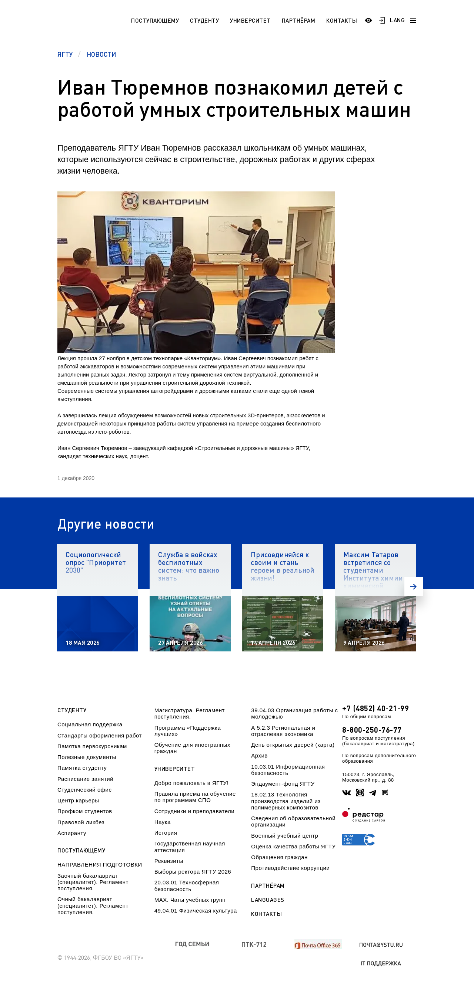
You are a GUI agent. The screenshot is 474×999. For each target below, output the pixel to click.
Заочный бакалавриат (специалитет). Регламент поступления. (92, 882)
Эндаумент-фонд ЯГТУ (282, 784)
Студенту (204, 20)
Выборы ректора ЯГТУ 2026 (192, 871)
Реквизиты (168, 861)
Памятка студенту (82, 768)
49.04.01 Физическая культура (195, 910)
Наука (162, 822)
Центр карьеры (78, 800)
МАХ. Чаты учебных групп (190, 900)
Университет (250, 20)
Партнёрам (299, 20)
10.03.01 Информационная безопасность (288, 769)
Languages (267, 900)
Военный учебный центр (284, 835)
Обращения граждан (279, 857)
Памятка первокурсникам (92, 746)
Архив (259, 755)
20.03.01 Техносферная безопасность (186, 885)
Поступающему (155, 20)
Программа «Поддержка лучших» (187, 730)
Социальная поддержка (90, 724)
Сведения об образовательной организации (293, 821)
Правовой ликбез (80, 822)
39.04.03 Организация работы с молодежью (294, 713)
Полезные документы (86, 757)
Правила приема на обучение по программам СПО (195, 797)
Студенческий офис (84, 789)
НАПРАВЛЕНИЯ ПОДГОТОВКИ (99, 864)
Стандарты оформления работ (99, 735)
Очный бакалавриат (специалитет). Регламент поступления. (92, 905)
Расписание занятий (85, 779)
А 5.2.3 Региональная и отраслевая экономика (283, 730)
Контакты (341, 20)
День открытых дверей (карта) (292, 745)
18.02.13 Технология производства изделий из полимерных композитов (285, 801)
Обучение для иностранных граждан (192, 748)
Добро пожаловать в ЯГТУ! (191, 783)
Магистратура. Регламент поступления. (189, 713)
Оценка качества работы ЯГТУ (293, 846)
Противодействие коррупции (290, 868)
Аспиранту (71, 833)
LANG (397, 20)
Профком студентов (84, 811)
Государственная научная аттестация (189, 846)
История (165, 832)
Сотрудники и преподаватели (194, 811)
